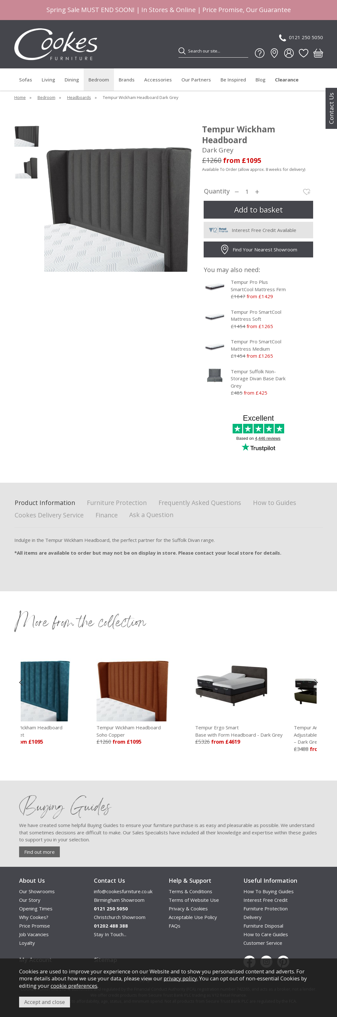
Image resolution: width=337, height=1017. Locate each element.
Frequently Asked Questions (199, 503)
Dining (72, 79)
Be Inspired (233, 79)
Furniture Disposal (263, 925)
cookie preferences (74, 985)
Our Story (29, 900)
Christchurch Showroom (119, 917)
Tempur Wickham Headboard (61, 731)
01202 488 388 (111, 925)
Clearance (286, 79)
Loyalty (27, 943)
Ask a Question (151, 514)
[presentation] (21, 682)
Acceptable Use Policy (193, 917)
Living (48, 79)
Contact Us (331, 108)
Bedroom (98, 79)
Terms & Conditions (190, 891)
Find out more (39, 852)
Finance (106, 515)
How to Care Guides (265, 934)
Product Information (45, 503)
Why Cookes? (33, 917)
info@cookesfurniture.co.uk (123, 891)
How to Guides (274, 503)
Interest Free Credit (265, 900)
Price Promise (34, 925)
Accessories (158, 79)
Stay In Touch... (110, 934)
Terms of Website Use (194, 900)
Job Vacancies (34, 934)
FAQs (174, 925)
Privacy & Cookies (188, 908)
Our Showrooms (37, 891)
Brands (127, 79)
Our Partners (196, 79)
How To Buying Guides (268, 891)
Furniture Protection (117, 503)
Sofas (25, 79)
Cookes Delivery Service (49, 515)
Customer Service (262, 943)
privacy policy (180, 978)
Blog (260, 79)
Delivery (252, 917)
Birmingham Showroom (119, 900)
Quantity (217, 191)
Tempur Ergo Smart (266, 731)
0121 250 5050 (301, 37)
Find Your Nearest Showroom (258, 249)
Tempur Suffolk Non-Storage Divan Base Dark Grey (258, 378)
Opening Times (36, 908)
